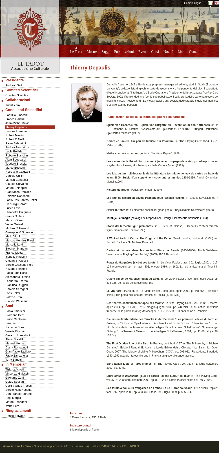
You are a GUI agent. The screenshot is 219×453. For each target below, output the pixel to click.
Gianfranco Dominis (18, 192)
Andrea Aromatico (17, 147)
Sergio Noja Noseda (18, 389)
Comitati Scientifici (17, 95)
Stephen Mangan (16, 248)
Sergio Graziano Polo (19, 264)
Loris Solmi (12, 293)
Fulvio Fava (12, 208)
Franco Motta (14, 252)
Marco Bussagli (15, 167)
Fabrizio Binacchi (16, 115)
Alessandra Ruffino (17, 277)
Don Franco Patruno (18, 393)
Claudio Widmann (17, 301)
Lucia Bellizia (13, 151)
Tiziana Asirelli (14, 369)
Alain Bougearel (15, 159)
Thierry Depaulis (16, 127)
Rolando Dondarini (17, 196)
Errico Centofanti (16, 319)
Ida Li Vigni (12, 236)
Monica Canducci (16, 179)
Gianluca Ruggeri (16, 285)
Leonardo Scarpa (16, 281)
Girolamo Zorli (14, 377)
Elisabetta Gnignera (18, 212)
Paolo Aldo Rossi (16, 272)
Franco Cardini (14, 119)
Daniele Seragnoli (17, 289)
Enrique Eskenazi (16, 131)
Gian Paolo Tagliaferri (19, 351)
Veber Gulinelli (14, 224)
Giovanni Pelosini (16, 260)
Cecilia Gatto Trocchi (18, 385)
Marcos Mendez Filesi (19, 240)
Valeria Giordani (15, 331)
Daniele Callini (14, 175)
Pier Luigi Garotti (16, 204)
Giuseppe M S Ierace (19, 232)
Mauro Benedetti (16, 402)
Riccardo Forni (14, 327)
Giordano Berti (14, 315)
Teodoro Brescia (16, 163)
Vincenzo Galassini (17, 373)
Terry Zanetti (13, 359)
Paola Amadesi (15, 311)
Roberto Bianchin (16, 155)
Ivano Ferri (12, 406)
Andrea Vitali (13, 85)
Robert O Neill (14, 139)
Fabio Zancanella (16, 355)
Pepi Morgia (13, 397)
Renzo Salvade (15, 415)
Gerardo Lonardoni (17, 335)
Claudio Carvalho (16, 183)
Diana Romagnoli (16, 347)
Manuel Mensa (14, 343)
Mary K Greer (14, 220)
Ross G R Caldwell (17, 171)
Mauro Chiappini (16, 188)
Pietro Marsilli (14, 339)
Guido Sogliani (14, 381)
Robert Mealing (15, 135)
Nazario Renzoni (16, 268)
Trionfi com (12, 105)
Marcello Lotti (14, 244)
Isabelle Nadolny (16, 256)
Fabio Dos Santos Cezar (21, 200)
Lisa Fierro (12, 323)
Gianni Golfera (14, 216)
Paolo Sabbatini (15, 143)
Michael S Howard (17, 228)
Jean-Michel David (17, 123)
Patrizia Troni (13, 297)
